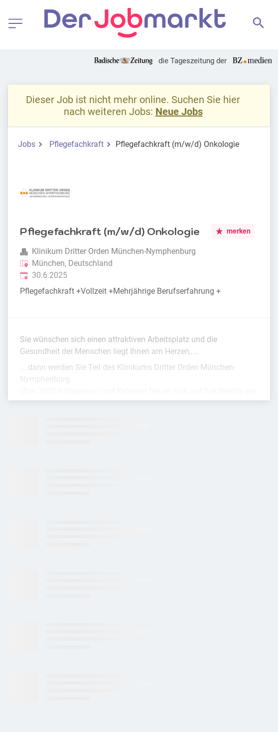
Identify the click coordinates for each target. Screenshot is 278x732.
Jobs (26, 144)
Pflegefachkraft (76, 144)
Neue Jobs (179, 112)
